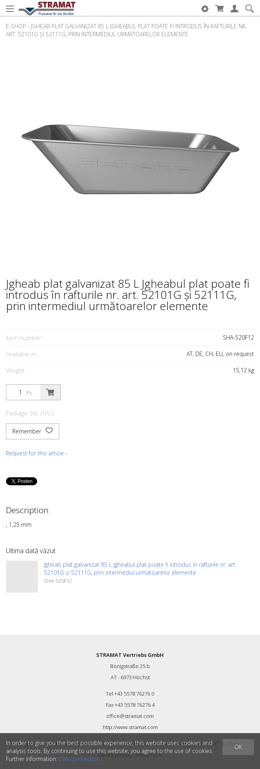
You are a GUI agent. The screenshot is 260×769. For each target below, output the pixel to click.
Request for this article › (36, 453)
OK (238, 747)
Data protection (79, 759)
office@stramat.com (130, 716)
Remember (32, 431)
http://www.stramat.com (130, 727)
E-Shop (16, 26)
